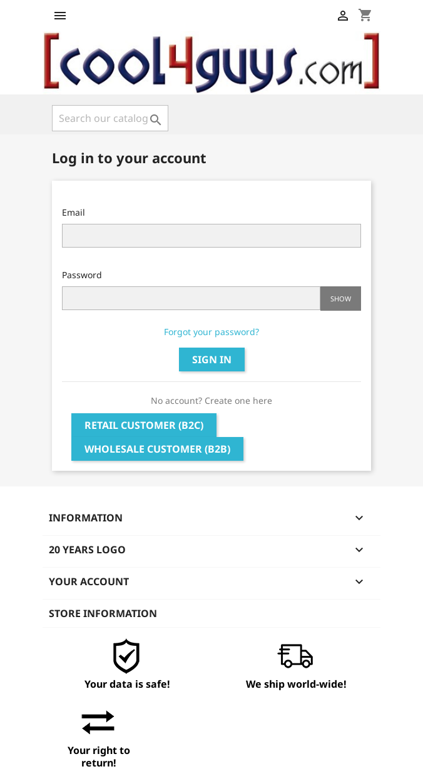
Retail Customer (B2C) (143, 425)
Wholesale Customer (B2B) (157, 449)
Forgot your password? (211, 332)
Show (340, 298)
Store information (103, 613)
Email (73, 212)
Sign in (212, 359)
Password (82, 275)
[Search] (110, 118)
